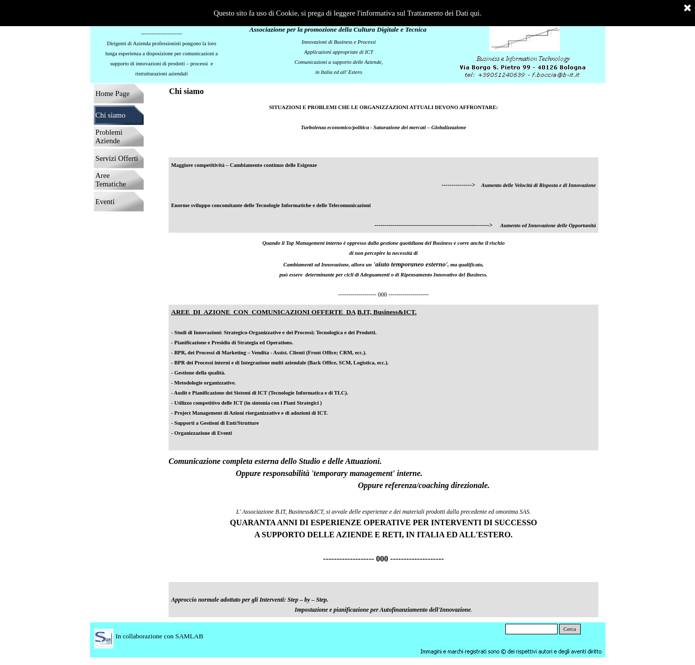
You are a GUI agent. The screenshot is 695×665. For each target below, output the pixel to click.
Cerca (570, 629)
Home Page (113, 93)
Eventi (105, 202)
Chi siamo (111, 115)
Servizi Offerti (117, 158)
